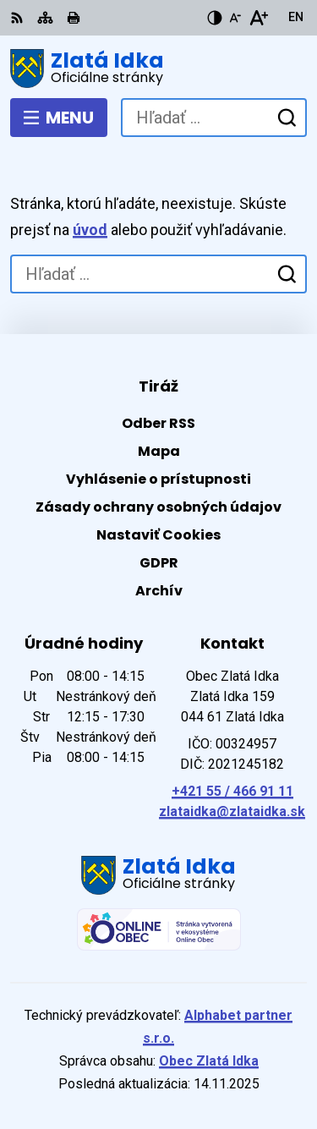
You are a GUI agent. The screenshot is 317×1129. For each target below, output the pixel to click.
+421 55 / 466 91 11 (232, 791)
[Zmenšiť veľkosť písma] (235, 18)
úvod (90, 229)
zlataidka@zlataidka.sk (232, 811)
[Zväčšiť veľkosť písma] (258, 18)
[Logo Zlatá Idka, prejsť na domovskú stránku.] (158, 68)
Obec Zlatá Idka (209, 1061)
